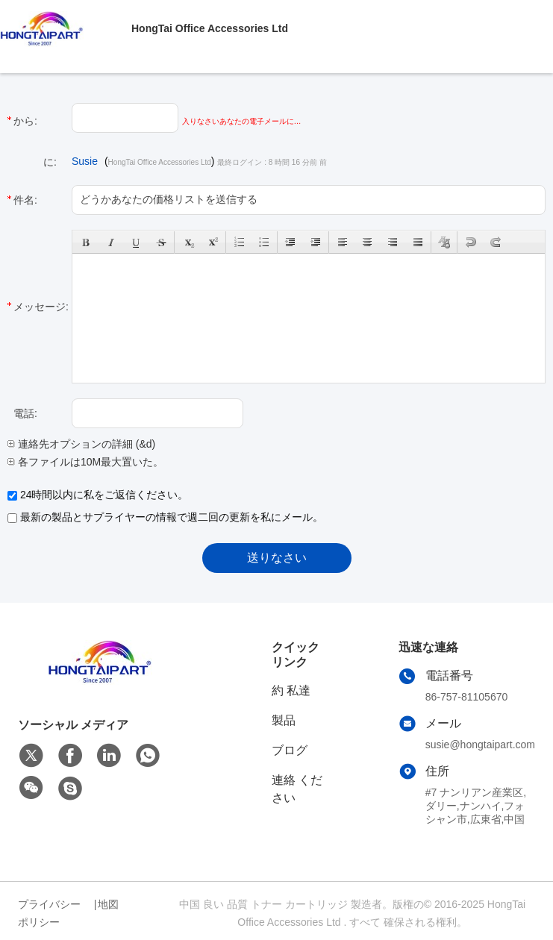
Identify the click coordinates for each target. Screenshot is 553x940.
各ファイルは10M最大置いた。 (85, 462)
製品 (284, 720)
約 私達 (291, 690)
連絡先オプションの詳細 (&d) (81, 444)
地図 (108, 904)
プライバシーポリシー (49, 913)
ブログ (289, 750)
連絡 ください (297, 789)
